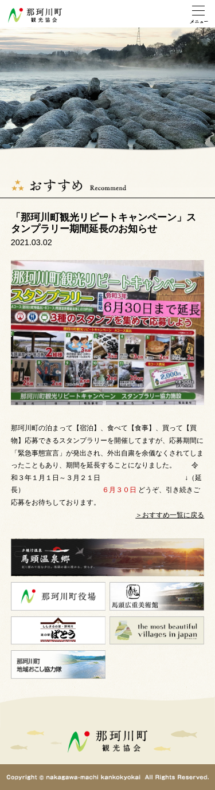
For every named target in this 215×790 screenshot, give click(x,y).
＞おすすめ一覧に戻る (169, 515)
